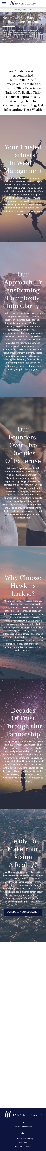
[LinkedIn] (22, 1122)
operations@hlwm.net (23, 1126)
